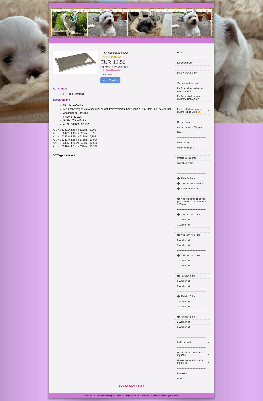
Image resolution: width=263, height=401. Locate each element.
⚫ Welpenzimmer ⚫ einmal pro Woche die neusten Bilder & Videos (191, 202)
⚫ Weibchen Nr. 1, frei (188, 214)
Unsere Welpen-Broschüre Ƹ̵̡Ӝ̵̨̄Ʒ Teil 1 (193, 354)
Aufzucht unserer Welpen (189, 127)
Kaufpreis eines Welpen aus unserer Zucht (190, 89)
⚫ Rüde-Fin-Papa (186, 178)
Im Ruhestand (193, 342)
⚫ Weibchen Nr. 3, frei (188, 255)
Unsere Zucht (183, 122)
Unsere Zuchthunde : (187, 158)
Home (180, 52)
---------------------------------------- (191, 57)
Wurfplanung (183, 142)
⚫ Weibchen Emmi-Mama (190, 183)
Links (179, 378)
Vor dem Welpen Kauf (188, 83)
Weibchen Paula (185, 163)
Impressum (182, 373)
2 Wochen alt (183, 219)
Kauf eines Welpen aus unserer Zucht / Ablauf (188, 97)
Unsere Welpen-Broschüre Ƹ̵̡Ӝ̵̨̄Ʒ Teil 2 (193, 361)
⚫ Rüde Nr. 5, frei (186, 296)
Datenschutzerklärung (131, 385)
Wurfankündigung (185, 147)
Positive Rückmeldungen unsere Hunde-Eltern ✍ (193, 110)
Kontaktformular (185, 63)
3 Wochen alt (183, 225)
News (180, 132)
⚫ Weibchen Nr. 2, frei (188, 235)
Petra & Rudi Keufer (187, 73)
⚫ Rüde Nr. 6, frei (186, 317)
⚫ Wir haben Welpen (188, 188)
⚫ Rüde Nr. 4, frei (186, 276)
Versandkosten (113, 69)
